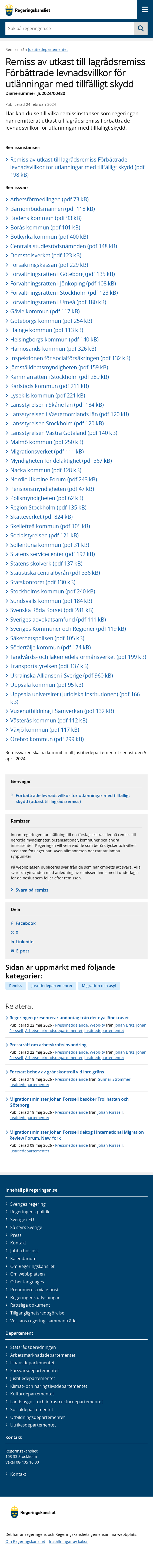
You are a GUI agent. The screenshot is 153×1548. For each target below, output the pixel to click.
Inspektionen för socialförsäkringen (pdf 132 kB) (70, 358)
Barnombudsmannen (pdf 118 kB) (52, 208)
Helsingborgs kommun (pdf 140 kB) (54, 339)
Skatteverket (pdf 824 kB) (41, 516)
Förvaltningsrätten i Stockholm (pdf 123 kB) (64, 292)
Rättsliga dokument (30, 1305)
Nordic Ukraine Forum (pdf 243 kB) (53, 479)
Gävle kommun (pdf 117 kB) (45, 311)
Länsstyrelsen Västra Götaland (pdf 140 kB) (63, 432)
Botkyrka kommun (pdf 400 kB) (49, 236)
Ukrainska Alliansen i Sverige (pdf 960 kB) (61, 675)
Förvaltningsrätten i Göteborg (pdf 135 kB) (62, 274)
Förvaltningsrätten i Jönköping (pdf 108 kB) (63, 283)
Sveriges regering (28, 1204)
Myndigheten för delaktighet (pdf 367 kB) (61, 460)
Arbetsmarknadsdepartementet (53, 1030)
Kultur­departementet (32, 1394)
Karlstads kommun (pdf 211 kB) (49, 386)
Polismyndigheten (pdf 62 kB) (46, 498)
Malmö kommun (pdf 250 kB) (46, 442)
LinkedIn (25, 942)
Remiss (15, 985)
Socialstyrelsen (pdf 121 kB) (44, 535)
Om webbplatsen (27, 1274)
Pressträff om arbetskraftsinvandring (48, 1045)
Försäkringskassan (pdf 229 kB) (49, 264)
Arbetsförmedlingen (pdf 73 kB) (49, 199)
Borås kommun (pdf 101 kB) (45, 227)
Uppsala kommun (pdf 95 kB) (46, 684)
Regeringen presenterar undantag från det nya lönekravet (69, 1018)
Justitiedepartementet (48, 49)
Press (16, 1235)
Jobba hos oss (24, 1251)
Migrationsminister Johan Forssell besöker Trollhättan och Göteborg (69, 1102)
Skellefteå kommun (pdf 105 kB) (50, 526)
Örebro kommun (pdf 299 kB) (47, 739)
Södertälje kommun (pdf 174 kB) (50, 647)
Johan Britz (124, 1025)
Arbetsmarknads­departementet (42, 1355)
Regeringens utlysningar (35, 1297)
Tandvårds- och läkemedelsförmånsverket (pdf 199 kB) (78, 656)
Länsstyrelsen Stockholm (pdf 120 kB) (57, 423)
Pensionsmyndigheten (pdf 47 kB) (52, 488)
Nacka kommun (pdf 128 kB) (45, 470)
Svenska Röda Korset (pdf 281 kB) (52, 610)
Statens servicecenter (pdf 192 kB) (52, 554)
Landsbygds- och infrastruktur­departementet (56, 1402)
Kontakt (18, 1243)
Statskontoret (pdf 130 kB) (42, 582)
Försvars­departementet (34, 1370)
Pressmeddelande (71, 1025)
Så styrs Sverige (26, 1227)
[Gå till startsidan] (28, 9)
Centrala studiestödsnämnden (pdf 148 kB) (63, 246)
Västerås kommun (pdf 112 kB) (48, 720)
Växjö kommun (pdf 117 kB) (44, 729)
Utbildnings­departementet (37, 1417)
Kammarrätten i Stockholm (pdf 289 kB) (59, 376)
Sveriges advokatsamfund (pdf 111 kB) (58, 619)
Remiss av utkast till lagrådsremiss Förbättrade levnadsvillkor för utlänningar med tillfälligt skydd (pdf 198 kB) (77, 167)
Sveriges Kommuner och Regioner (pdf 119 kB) (68, 628)
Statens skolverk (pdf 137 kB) (46, 563)
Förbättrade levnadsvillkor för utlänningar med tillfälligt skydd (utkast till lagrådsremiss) (73, 798)
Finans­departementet (32, 1363)
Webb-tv (97, 1025)
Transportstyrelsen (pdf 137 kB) (49, 666)
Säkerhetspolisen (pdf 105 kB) (47, 638)
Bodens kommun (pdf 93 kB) (46, 218)
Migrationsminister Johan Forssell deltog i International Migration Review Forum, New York (76, 1135)
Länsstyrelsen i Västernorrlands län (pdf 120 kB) (69, 414)
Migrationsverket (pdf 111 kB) (47, 451)
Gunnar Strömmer (114, 1079)
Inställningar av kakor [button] (68, 1541)
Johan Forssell (110, 1112)
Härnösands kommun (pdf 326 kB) (53, 348)
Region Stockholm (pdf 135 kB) (48, 507)
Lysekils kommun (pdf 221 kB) (47, 395)
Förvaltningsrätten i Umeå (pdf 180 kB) (58, 302)
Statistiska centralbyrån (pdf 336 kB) (55, 572)
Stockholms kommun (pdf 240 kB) (52, 591)
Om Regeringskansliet (32, 1266)
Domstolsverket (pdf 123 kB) (45, 255)
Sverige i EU (22, 1219)
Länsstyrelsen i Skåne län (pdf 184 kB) (57, 404)
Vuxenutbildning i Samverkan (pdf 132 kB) (62, 711)
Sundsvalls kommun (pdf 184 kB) (51, 600)
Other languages (27, 1282)
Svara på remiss (32, 890)
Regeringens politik (29, 1212)
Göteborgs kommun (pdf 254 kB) (51, 320)
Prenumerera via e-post (34, 1290)
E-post (22, 951)
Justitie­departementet (32, 1378)
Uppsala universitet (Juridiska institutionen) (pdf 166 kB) (75, 698)
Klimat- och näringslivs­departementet (48, 1386)
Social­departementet (31, 1409)
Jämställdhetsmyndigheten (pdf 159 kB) (59, 367)
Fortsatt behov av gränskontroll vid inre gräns (56, 1072)
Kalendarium (23, 1258)
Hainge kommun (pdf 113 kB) (46, 330)
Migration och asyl (99, 985)
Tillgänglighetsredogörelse (37, 1313)
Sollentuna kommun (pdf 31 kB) (49, 544)
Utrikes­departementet (33, 1425)
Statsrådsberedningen (33, 1347)
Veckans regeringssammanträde (43, 1321)
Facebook (26, 923)
